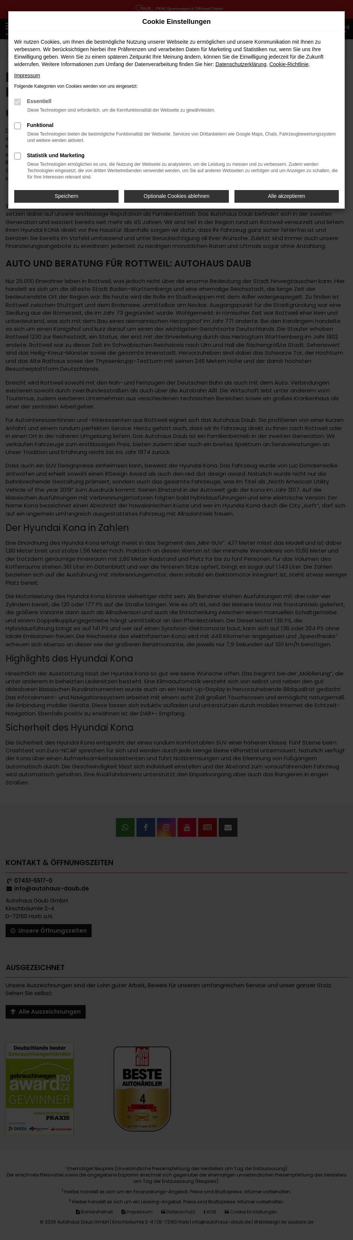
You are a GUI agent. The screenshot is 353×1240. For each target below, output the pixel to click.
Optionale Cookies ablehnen (176, 196)
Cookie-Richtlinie (289, 64)
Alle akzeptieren (287, 196)
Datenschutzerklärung (240, 64)
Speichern (66, 196)
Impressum (27, 75)
